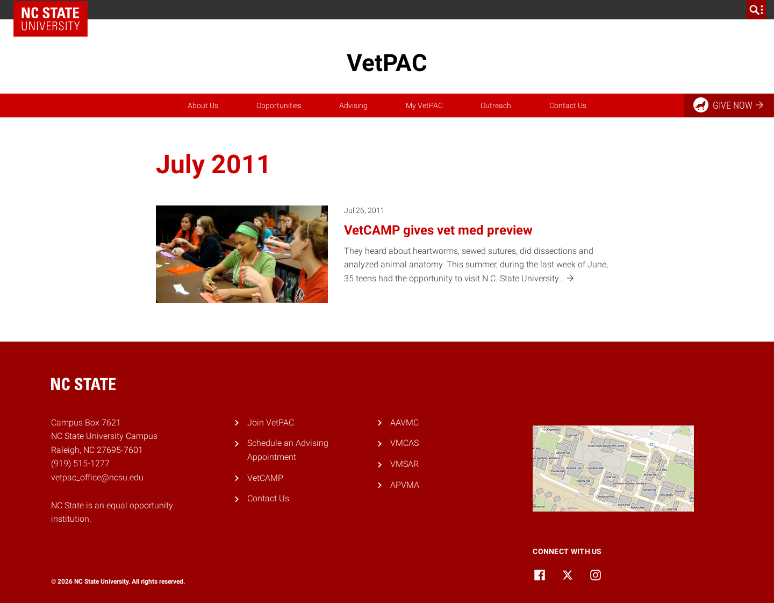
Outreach (496, 105)
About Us (203, 105)
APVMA (404, 485)
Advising (353, 105)
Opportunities (279, 105)
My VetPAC (424, 105)
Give (729, 104)
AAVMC (404, 422)
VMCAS (404, 443)
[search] (756, 9)
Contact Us (567, 105)
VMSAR (404, 464)
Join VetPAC (270, 422)
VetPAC (387, 63)
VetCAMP (265, 478)
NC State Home (50, 19)
